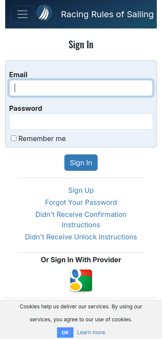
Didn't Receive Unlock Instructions (81, 236)
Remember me (42, 138)
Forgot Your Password (81, 202)
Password (25, 108)
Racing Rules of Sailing (107, 14)
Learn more (91, 332)
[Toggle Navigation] (22, 14)
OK (65, 333)
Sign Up (81, 190)
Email (18, 74)
